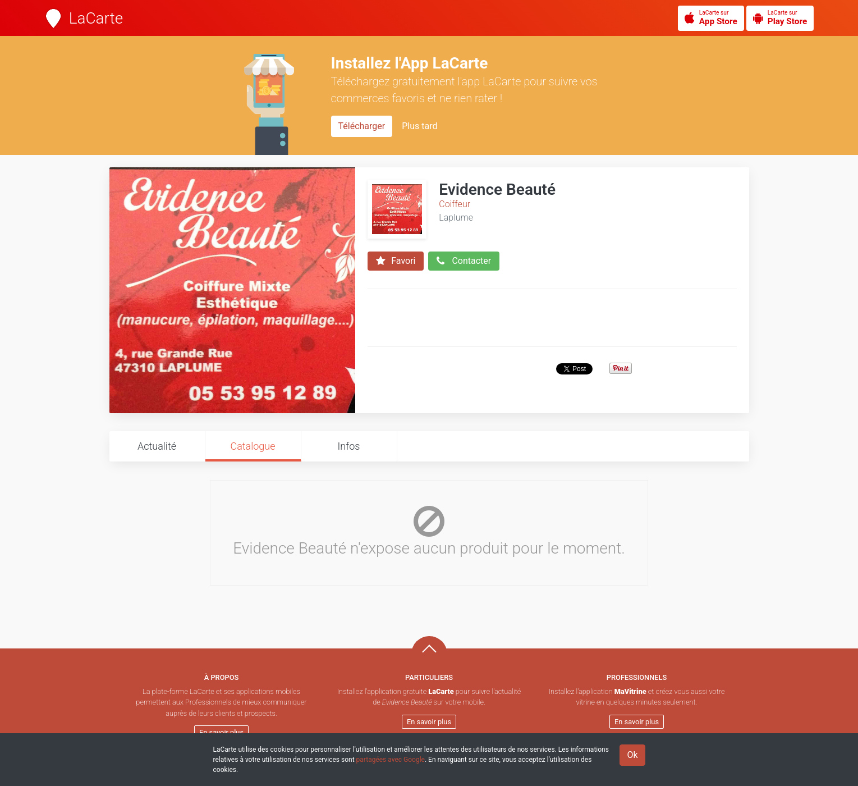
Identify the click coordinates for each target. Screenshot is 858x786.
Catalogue (252, 446)
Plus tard (419, 126)
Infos (349, 446)
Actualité (156, 446)
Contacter (464, 261)
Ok (632, 755)
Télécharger (362, 126)
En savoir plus (221, 732)
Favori (395, 261)
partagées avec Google (390, 760)
